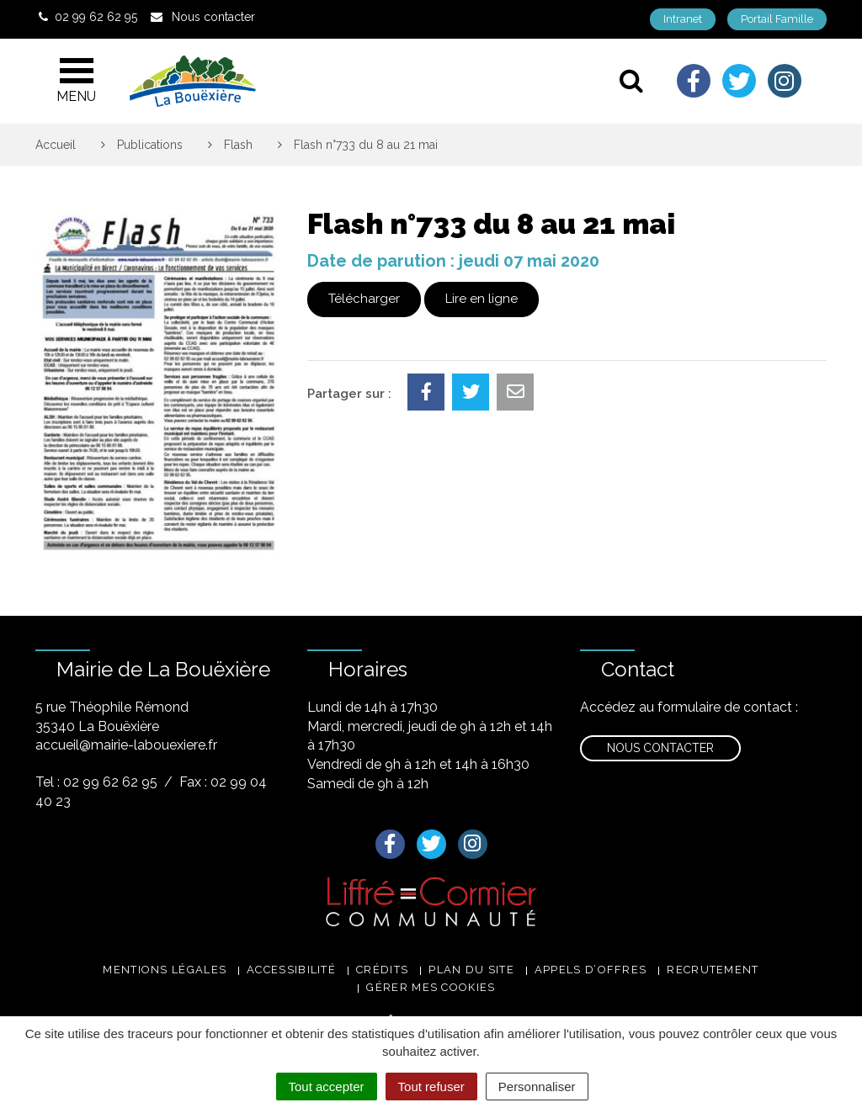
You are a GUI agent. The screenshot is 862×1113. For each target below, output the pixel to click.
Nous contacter (660, 748)
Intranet (682, 19)
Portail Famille (777, 19)
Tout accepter (326, 1086)
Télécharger (364, 298)
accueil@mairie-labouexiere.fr (126, 745)
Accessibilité (291, 969)
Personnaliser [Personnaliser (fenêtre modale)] (537, 1086)
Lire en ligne (481, 298)
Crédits (382, 969)
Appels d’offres (591, 969)
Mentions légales (164, 969)
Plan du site (471, 969)
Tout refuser (431, 1086)
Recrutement (712, 969)
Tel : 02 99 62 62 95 (96, 782)
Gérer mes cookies (430, 987)
